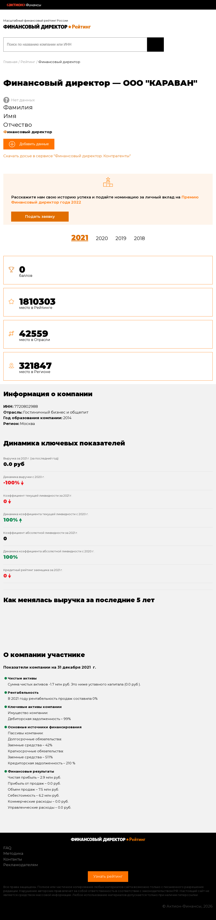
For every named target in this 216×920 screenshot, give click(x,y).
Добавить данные (34, 144)
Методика (13, 853)
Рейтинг (28, 62)
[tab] (108, 320)
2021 (79, 237)
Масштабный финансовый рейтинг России (35, 20)
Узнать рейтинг (155, 44)
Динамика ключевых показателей (64, 443)
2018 (139, 238)
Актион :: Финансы (24, 5)
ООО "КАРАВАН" (160, 83)
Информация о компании (48, 394)
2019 (120, 238)
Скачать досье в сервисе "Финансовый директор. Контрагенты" (67, 156)
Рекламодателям (20, 865)
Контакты (12, 859)
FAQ (7, 848)
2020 (102, 238)
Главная (10, 62)
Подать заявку (40, 216)
